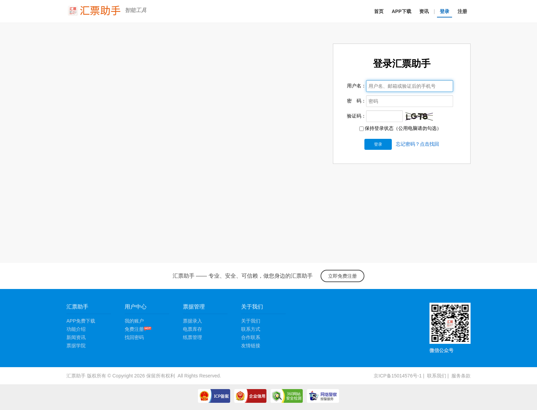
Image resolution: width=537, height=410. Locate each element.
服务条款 (461, 375)
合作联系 (250, 337)
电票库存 (192, 329)
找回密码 (134, 337)
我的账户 (134, 321)
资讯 (424, 11)
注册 (462, 11)
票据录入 (192, 321)
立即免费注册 (342, 276)
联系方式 (250, 329)
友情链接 (250, 345)
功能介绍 (76, 329)
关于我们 (250, 321)
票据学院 (76, 345)
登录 (444, 11)
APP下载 (401, 11)
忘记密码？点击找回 (417, 144)
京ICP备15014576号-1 (398, 375)
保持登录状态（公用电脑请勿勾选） (400, 128)
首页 (379, 11)
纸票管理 (192, 337)
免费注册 (138, 329)
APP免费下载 (80, 321)
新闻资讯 (76, 337)
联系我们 (436, 375)
